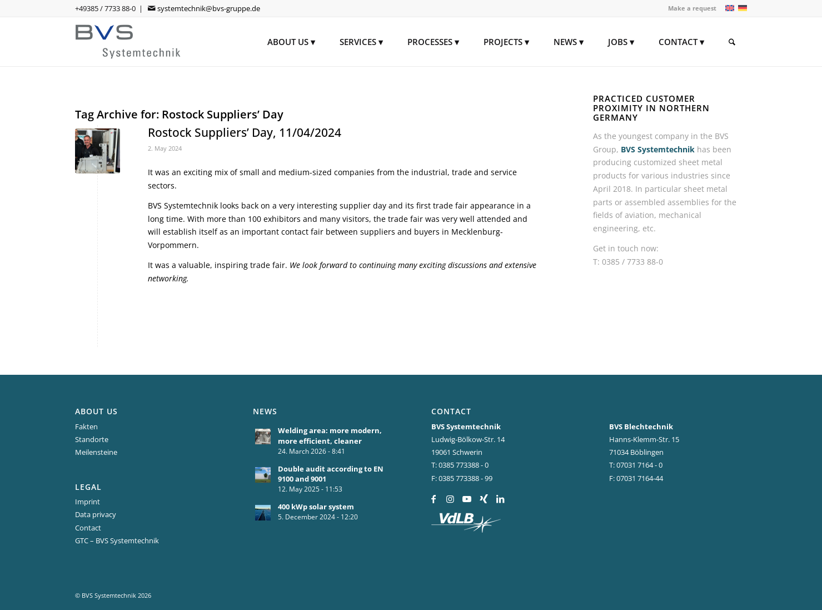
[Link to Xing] (484, 498)
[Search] (732, 41)
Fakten (86, 426)
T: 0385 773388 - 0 (460, 465)
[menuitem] (689, 8)
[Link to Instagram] (450, 498)
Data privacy (95, 514)
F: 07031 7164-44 (636, 478)
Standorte (91, 439)
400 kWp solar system (316, 507)
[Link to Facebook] (434, 498)
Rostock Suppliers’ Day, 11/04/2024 (244, 132)
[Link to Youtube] (467, 498)
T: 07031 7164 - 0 (635, 465)
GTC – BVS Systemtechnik (117, 540)
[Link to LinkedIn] (500, 498)
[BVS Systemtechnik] (128, 41)
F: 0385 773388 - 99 (461, 478)
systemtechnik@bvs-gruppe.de (208, 8)
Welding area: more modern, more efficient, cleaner (330, 435)
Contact (88, 528)
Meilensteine (96, 452)
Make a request (692, 8)
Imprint (87, 502)
